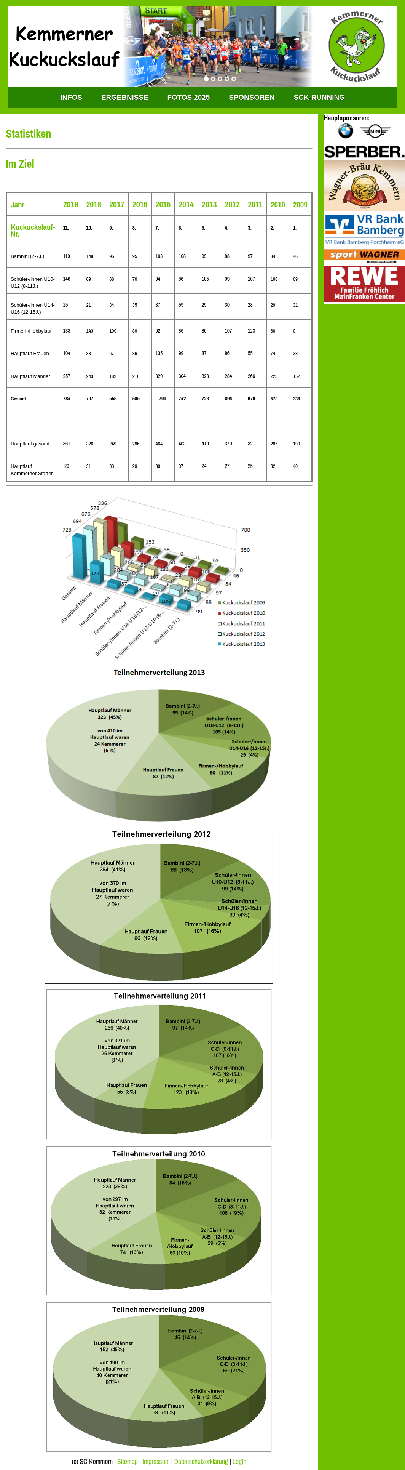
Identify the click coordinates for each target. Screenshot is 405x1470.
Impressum (156, 1461)
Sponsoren (251, 97)
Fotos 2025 (188, 97)
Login (239, 1461)
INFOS (71, 97)
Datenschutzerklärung (201, 1461)
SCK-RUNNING (319, 97)
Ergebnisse (124, 97)
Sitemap (127, 1461)
